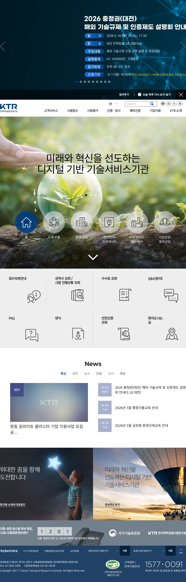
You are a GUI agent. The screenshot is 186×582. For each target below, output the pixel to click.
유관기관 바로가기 (142, 550)
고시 (111, 373)
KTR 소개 (176, 110)
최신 (63, 373)
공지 (75, 373)
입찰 (99, 373)
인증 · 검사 (113, 110)
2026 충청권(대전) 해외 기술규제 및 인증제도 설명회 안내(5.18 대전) (150, 390)
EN (116, 103)
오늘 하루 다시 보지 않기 (157, 94)
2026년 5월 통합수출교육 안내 (136, 407)
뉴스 (87, 373)
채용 (122, 373)
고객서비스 (51, 110)
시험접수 (72, 110)
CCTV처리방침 (31, 551)
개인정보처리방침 (9, 551)
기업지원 (155, 110)
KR (110, 103)
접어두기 (124, 94)
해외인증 (135, 110)
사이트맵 (74, 551)
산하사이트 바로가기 (98, 550)
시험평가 (92, 110)
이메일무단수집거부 (54, 551)
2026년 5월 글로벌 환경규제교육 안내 (141, 425)
